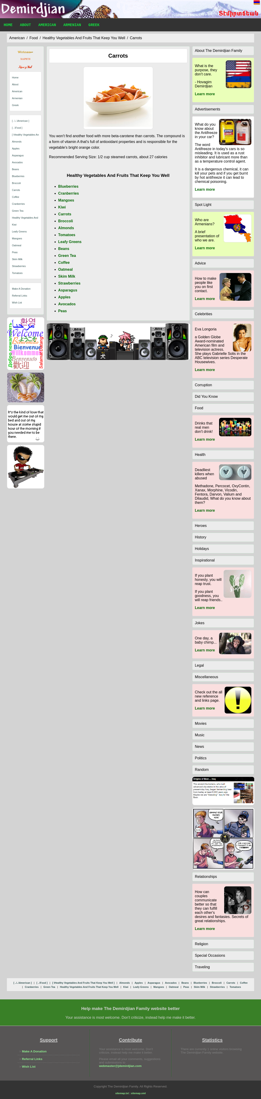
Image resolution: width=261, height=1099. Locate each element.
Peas (62, 311)
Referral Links (19, 295)
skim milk (17, 259)
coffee (15, 197)
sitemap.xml (138, 1093)
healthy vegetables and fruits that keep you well (84, 38)
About (25, 25)
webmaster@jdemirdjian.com (120, 1066)
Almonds (66, 228)
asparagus (18, 155)
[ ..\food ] (17, 127)
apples (16, 148)
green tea (17, 210)
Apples (64, 297)
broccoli (16, 183)
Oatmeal (65, 269)
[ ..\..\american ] (20, 120)
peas (14, 252)
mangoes (17, 238)
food (33, 38)
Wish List (17, 302)
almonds (16, 141)
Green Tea (67, 256)
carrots (136, 38)
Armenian (72, 25)
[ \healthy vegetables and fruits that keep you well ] (83, 982)
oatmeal (16, 245)
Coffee (64, 262)
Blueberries (68, 186)
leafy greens (19, 231)
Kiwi (62, 207)
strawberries (19, 266)
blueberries (18, 176)
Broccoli (65, 221)
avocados (17, 162)
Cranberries (68, 193)
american (17, 38)
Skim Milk (66, 276)
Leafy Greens (69, 242)
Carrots (64, 214)
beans (15, 169)
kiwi (14, 224)
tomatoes (17, 273)
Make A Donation (21, 288)
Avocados (67, 304)
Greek (93, 25)
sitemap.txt (122, 1093)
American (47, 25)
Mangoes (66, 200)
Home (8, 25)
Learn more (205, 94)
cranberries (18, 203)
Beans (63, 249)
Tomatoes (66, 235)
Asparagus (67, 290)
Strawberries (69, 283)
